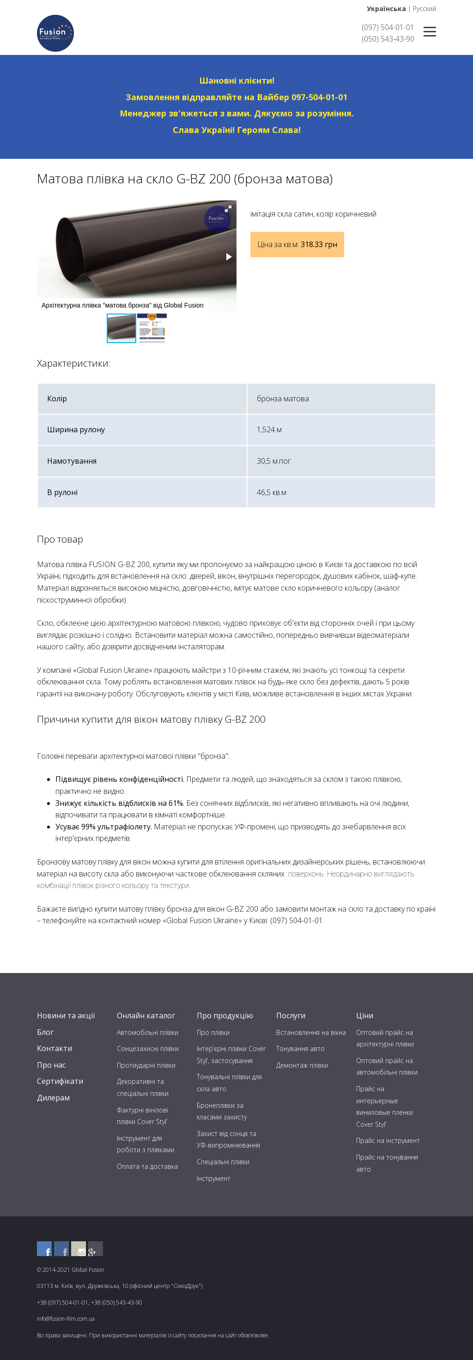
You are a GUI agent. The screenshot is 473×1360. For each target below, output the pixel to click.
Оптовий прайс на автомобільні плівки (387, 1066)
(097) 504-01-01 (388, 27)
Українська (386, 8)
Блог (45, 1032)
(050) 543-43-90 (388, 39)
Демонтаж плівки (302, 1065)
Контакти (54, 1048)
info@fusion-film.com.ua (66, 1319)
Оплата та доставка (147, 1166)
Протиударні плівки (146, 1065)
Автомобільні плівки (147, 1032)
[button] (228, 208)
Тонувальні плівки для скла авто (229, 1082)
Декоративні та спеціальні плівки (143, 1087)
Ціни (364, 1015)
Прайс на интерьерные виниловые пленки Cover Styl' (384, 1106)
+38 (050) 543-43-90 (116, 1302)
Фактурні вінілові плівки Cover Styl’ (142, 1116)
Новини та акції (66, 1015)
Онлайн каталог (146, 1015)
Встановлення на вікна (311, 1032)
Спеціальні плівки (223, 1161)
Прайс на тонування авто (387, 1163)
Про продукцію (225, 1015)
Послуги (290, 1015)
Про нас (51, 1065)
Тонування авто (300, 1048)
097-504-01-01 (319, 97)
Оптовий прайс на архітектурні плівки (385, 1038)
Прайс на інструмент (388, 1140)
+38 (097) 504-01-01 (62, 1302)
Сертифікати (60, 1081)
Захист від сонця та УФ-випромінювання (228, 1139)
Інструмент (213, 1178)
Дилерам (53, 1098)
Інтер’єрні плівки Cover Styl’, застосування (231, 1054)
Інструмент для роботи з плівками (145, 1144)
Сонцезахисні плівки (148, 1048)
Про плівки (213, 1032)
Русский (424, 8)
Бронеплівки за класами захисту (222, 1111)
